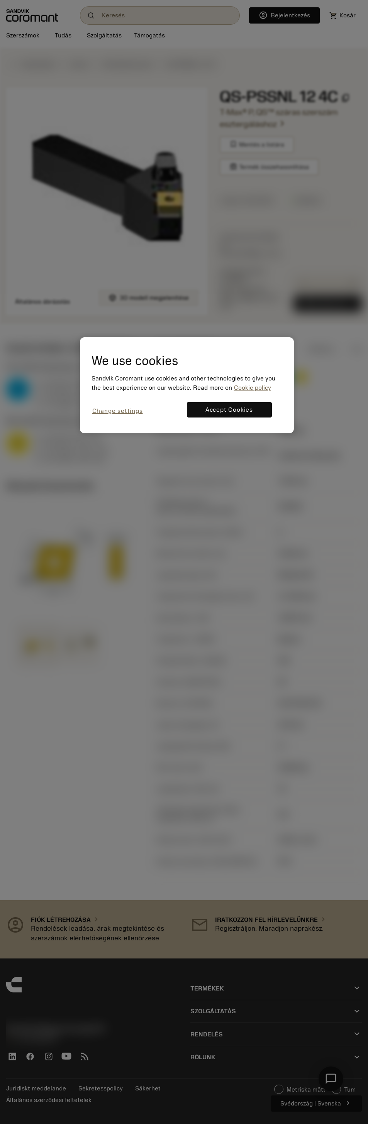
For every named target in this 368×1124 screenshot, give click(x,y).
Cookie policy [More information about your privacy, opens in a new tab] (252, 388)
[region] (187, 385)
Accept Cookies (229, 410)
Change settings (117, 411)
